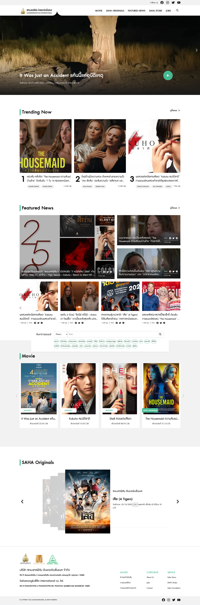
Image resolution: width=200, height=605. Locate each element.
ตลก (141, 341)
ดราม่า (56, 341)
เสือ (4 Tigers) (122, 499)
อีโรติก (135, 346)
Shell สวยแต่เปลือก (120, 419)
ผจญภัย (89, 341)
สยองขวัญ (82, 341)
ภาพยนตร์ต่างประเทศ (128, 588)
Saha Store (154, 11)
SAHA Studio (172, 582)
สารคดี (129, 346)
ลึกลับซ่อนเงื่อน (65, 346)
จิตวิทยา (101, 341)
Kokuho (168, 186)
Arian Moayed (87, 186)
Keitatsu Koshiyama (143, 186)
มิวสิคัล (56, 346)
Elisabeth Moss (100, 186)
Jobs (167, 11)
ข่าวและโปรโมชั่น (126, 577)
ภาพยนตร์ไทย (125, 582)
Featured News (136, 11)
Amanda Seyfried (34, 186)
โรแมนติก (127, 341)
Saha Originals (114, 11)
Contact (150, 588)
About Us (150, 577)
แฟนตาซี (147, 341)
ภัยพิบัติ (112, 346)
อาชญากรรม (72, 341)
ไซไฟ (96, 341)
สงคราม (95, 346)
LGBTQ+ (120, 341)
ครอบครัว (88, 346)
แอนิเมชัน (75, 346)
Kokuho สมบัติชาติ (79, 419)
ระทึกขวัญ (63, 341)
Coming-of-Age (111, 341)
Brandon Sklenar (47, 186)
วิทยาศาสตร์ (103, 346)
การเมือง (134, 341)
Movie (98, 11)
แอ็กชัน (154, 341)
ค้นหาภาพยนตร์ (43, 334)
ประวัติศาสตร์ (120, 346)
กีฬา (81, 346)
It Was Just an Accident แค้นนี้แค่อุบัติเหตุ (38, 419)
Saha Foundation (173, 588)
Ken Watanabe (157, 186)
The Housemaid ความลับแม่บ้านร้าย (161, 419)
